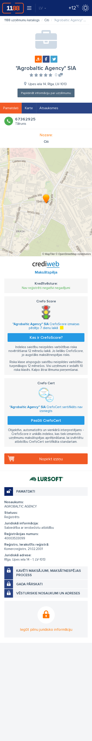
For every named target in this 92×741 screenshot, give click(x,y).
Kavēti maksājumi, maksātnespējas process (48, 573)
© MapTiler (48, 254)
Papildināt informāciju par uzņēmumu (46, 93)
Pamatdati (10, 108)
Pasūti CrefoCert (46, 420)
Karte (29, 108)
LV (42, 8)
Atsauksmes (48, 108)
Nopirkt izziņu (51, 459)
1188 (13, 8)
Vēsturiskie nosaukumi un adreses (48, 593)
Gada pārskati (29, 584)
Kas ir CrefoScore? (46, 337)
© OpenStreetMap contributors (73, 254)
